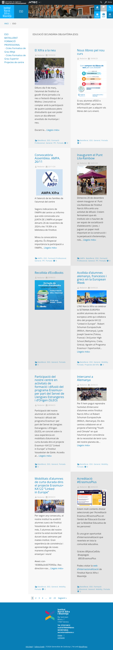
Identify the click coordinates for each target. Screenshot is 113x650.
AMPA (40, 258)
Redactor (41, 55)
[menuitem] (14, 2)
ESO (48, 140)
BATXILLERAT (11, 37)
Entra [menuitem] (110, 2)
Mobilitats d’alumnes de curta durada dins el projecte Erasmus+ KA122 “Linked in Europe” (49, 485)
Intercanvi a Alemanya (85, 378)
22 (50, 598)
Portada (60, 143)
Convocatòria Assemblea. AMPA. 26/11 (47, 158)
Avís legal (29, 647)
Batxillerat (42, 140)
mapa (60, 635)
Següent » (62, 598)
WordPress (83, 647)
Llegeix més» (53, 130)
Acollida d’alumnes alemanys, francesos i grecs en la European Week (92, 278)
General (49, 143)
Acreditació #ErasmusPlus (87, 480)
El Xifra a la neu (45, 50)
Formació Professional (57, 258)
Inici (6, 23)
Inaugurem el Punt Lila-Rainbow (89, 156)
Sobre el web (39, 647)
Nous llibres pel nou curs (91, 52)
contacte (61, 638)
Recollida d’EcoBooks (49, 273)
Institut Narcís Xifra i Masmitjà (7, 12)
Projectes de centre (14, 62)
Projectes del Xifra (92, 364)
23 (55, 598)
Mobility (104, 362)
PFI (54, 143)
